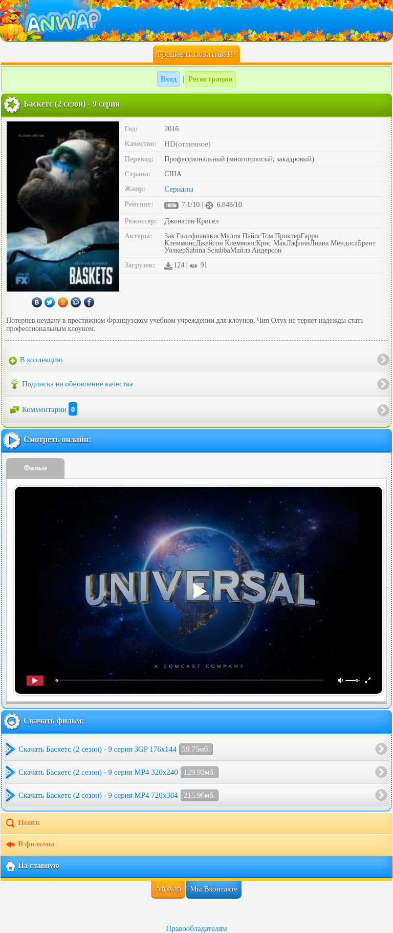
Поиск (22, 823)
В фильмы (29, 845)
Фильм (35, 468)
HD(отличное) (187, 144)
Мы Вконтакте (213, 889)
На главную (32, 866)
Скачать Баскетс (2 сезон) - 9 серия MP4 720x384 (118, 795)
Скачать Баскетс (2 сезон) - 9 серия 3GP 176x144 (115, 749)
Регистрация (210, 79)
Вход (169, 79)
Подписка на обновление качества (71, 384)
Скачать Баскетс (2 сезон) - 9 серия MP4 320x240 (118, 772)
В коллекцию (36, 360)
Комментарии (43, 409)
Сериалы (178, 189)
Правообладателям (196, 928)
